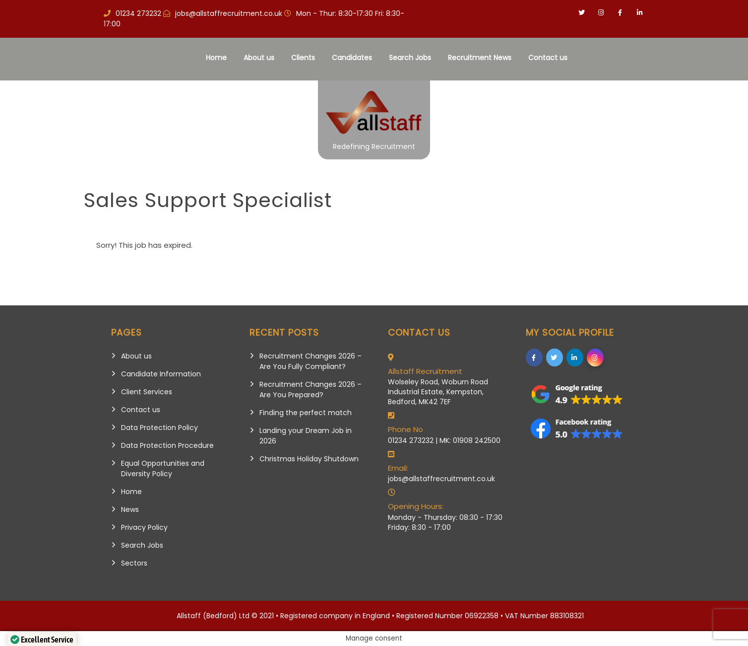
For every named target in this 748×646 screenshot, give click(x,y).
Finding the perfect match (305, 413)
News (130, 509)
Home (216, 58)
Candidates (352, 58)
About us (259, 58)
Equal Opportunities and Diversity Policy (162, 468)
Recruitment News (479, 58)
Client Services (146, 392)
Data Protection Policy (159, 427)
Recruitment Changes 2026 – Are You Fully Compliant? (310, 361)
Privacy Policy (144, 527)
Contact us (547, 58)
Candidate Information (161, 374)
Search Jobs (410, 58)
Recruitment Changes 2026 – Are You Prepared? (310, 389)
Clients (303, 58)
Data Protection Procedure (167, 445)
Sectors (134, 563)
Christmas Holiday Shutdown (309, 459)
